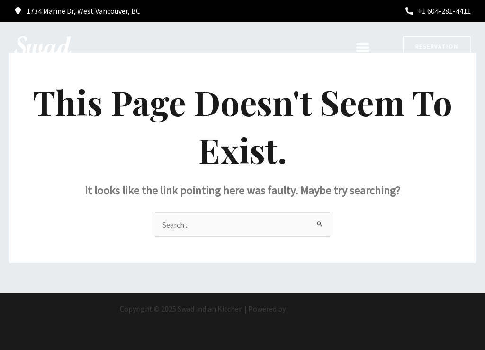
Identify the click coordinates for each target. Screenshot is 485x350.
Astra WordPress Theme (326, 309)
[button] (362, 47)
